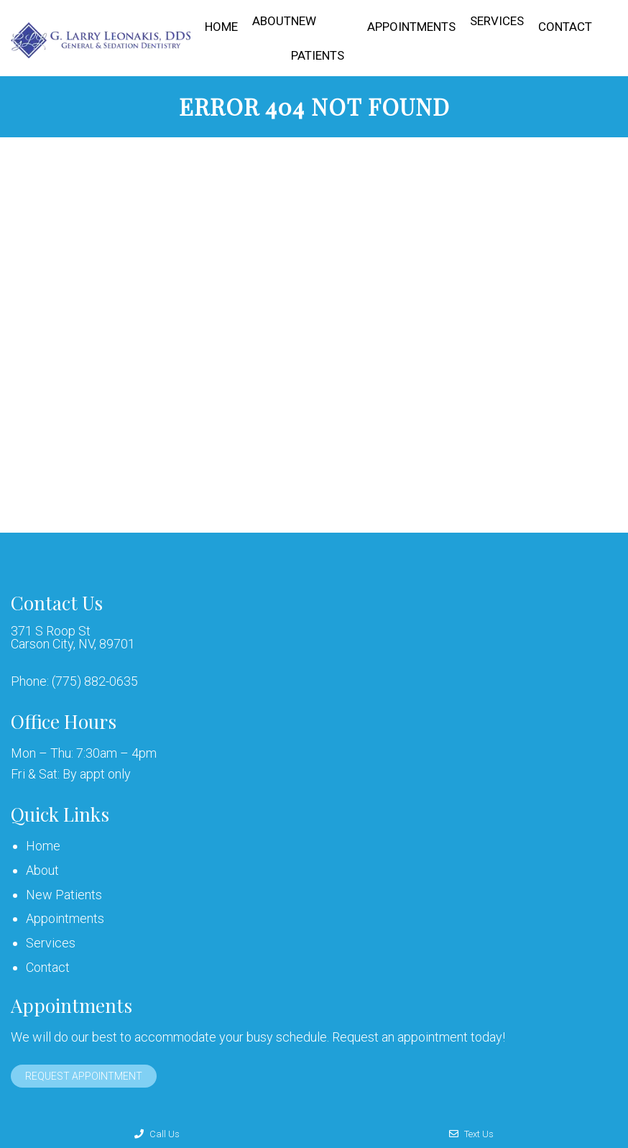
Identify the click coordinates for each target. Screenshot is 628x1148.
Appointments (411, 26)
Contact (565, 26)
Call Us (157, 1134)
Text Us (471, 1134)
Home (221, 26)
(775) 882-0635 (95, 681)
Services (497, 21)
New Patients (317, 38)
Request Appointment (83, 1076)
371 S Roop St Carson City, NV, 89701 (73, 638)
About (271, 21)
